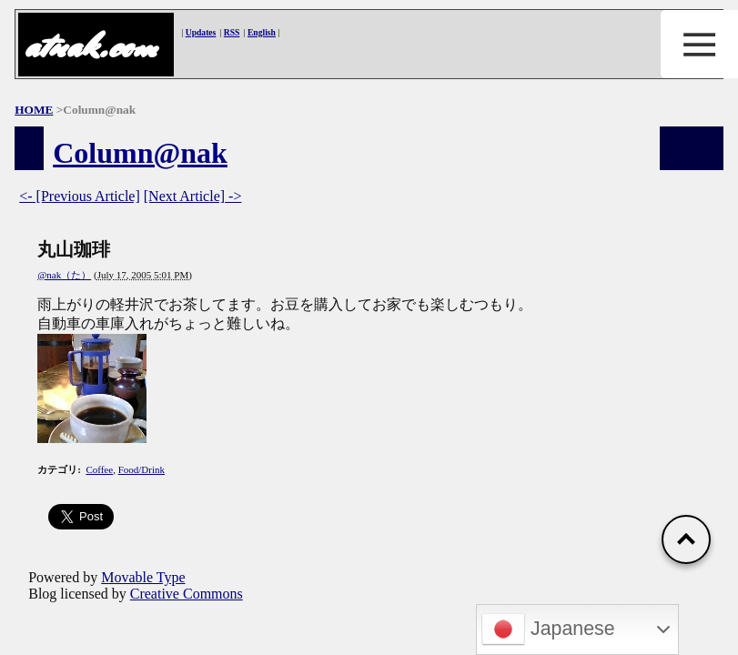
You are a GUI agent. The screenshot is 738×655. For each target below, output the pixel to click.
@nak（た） (64, 274)
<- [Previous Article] (79, 196)
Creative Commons (186, 593)
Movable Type (143, 577)
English (262, 32)
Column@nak (140, 152)
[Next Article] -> (193, 196)
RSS (232, 32)
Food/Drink (141, 469)
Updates (201, 32)
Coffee (99, 469)
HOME (34, 109)
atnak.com (90, 46)
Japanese (547, 629)
